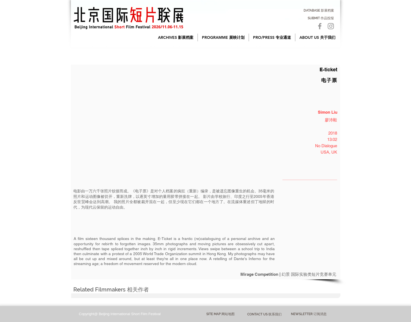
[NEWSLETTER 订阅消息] (309, 314)
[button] (176, 37)
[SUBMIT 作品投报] (321, 18)
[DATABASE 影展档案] (319, 10)
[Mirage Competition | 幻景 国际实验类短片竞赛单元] (205, 274)
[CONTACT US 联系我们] (264, 314)
